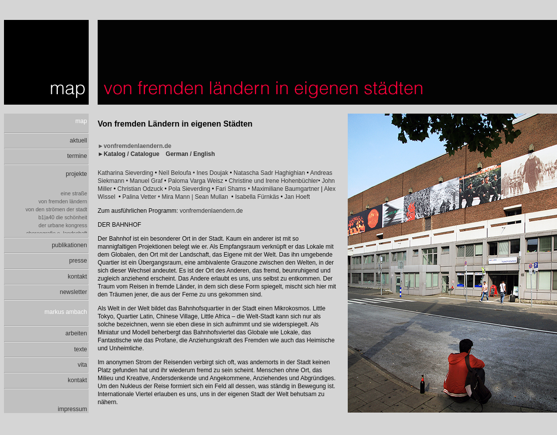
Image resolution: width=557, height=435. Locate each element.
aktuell (79, 140)
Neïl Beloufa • (177, 172)
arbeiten (77, 333)
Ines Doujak (213, 172)
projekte (77, 173)
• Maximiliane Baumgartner (283, 188)
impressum (73, 409)
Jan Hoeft (297, 196)
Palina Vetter (139, 196)
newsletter (74, 292)
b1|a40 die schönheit (63, 217)
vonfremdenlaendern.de (211, 210)
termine (78, 155)
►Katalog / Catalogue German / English (156, 153)
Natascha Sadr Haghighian (270, 172)
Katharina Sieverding (125, 172)
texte (81, 349)
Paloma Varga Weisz (195, 180)
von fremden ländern (63, 201)
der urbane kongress (63, 225)
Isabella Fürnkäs (257, 196)
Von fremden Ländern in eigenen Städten (175, 124)
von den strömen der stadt (57, 209)
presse (79, 260)
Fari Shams (231, 188)
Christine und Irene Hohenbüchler (273, 180)
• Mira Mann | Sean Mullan (193, 196)
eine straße (75, 193)
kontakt (78, 276)
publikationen (70, 245)
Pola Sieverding (189, 188)
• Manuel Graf (145, 180)
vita (83, 364)
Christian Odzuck (140, 188)
